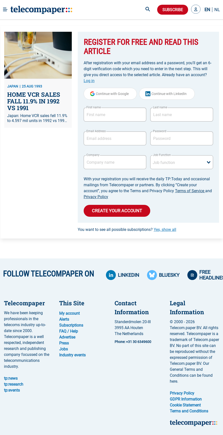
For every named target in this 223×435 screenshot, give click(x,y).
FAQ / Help (68, 331)
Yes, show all (165, 229)
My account (69, 313)
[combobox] (181, 162)
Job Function (162, 155)
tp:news (11, 378)
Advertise (67, 337)
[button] (195, 9)
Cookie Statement (185, 405)
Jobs (63, 349)
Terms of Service (190, 190)
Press (64, 343)
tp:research (13, 384)
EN (207, 9)
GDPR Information (186, 399)
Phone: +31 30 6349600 (133, 342)
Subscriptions (71, 325)
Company (92, 155)
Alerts (64, 319)
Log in (89, 80)
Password (159, 131)
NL (217, 9)
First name (93, 107)
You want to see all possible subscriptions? (127, 229)
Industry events (72, 355)
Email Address (96, 131)
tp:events (12, 390)
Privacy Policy (96, 196)
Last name (160, 107)
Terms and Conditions (189, 411)
